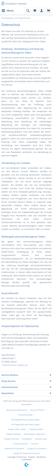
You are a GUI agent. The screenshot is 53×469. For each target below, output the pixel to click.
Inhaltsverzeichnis (20, 443)
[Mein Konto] (41, 10)
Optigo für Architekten (36, 448)
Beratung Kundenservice (17, 410)
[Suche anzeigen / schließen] (28, 10)
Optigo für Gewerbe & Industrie (26, 453)
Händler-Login (41, 439)
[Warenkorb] (48, 10)
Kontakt (34, 443)
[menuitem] (7, 10)
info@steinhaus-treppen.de (14, 365)
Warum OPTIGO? (37, 410)
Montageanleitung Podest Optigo (25, 424)
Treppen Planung (11, 439)
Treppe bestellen (36, 429)
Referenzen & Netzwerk (14, 448)
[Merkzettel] (34, 10)
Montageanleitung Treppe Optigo (25, 419)
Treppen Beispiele (13, 434)
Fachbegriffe (26, 439)
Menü (8, 10)
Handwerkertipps (25, 415)
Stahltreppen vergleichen (34, 434)
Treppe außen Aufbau (17, 429)
